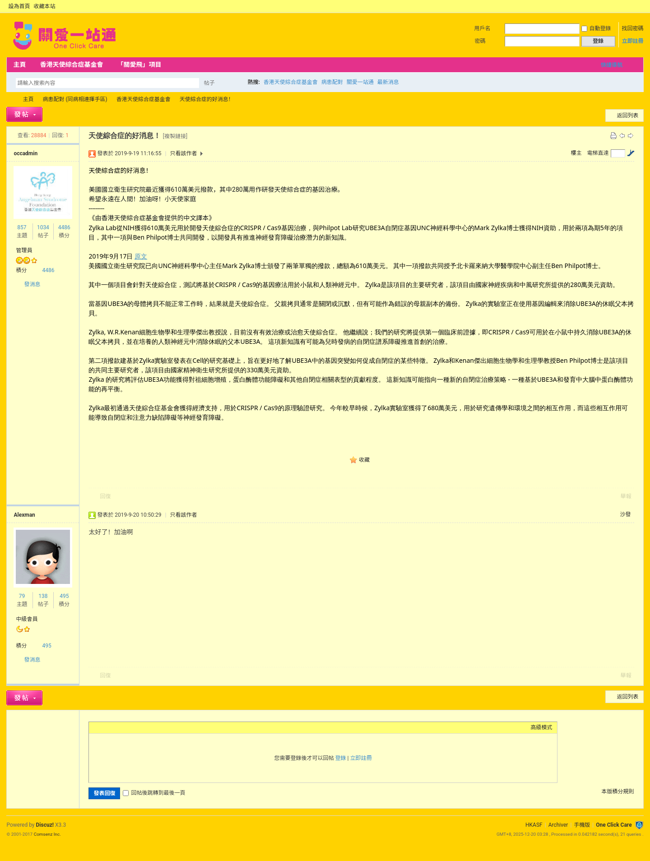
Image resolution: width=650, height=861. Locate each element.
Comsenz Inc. (47, 834)
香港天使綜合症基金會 (71, 64)
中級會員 (26, 619)
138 (42, 596)
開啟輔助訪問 (631, 6)
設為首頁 (19, 6)
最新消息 (388, 82)
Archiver (558, 825)
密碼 (480, 41)
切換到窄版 (638, 6)
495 (64, 596)
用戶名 (482, 28)
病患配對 (332, 82)
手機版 (582, 825)
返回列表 (628, 115)
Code (149, 727)
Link (127, 727)
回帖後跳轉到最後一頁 (154, 793)
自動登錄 (596, 28)
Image (116, 727)
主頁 (19, 64)
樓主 (576, 153)
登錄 (340, 758)
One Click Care (613, 825)
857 (21, 227)
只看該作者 (183, 153)
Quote (138, 727)
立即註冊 (633, 41)
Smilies (161, 727)
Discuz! (45, 825)
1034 (43, 227)
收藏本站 (44, 6)
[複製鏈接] (175, 136)
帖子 (209, 83)
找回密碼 (633, 28)
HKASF (534, 825)
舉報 (626, 496)
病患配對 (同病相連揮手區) (74, 99)
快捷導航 (611, 65)
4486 (64, 227)
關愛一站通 (360, 82)
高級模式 (541, 727)
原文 (141, 256)
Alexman (24, 515)
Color (104, 727)
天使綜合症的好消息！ (207, 99)
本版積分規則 (618, 791)
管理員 (24, 250)
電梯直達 (598, 153)
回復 (105, 496)
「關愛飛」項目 (139, 64)
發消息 (32, 284)
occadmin (25, 153)
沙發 (625, 514)
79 (22, 596)
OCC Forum (10, 99)
